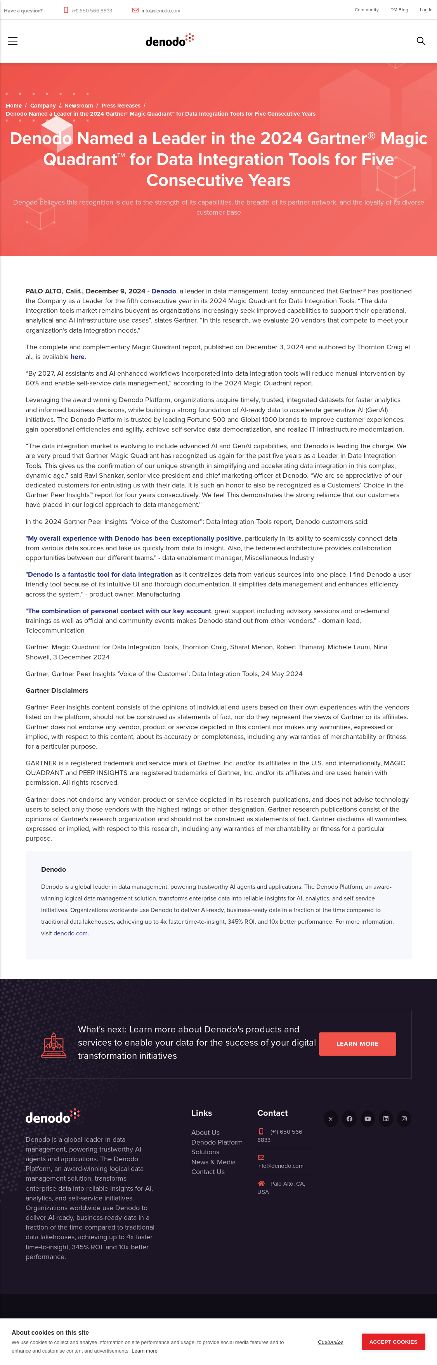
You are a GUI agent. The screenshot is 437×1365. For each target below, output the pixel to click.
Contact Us (208, 1172)
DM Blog (399, 9)
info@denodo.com (161, 10)
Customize (330, 1342)
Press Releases (121, 105)
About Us (205, 1132)
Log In (426, 9)
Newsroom (78, 105)
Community (367, 9)
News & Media (213, 1162)
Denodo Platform (217, 1142)
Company (43, 105)
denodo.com (71, 933)
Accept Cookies (393, 1342)
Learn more (357, 1043)
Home (14, 105)
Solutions (205, 1152)
